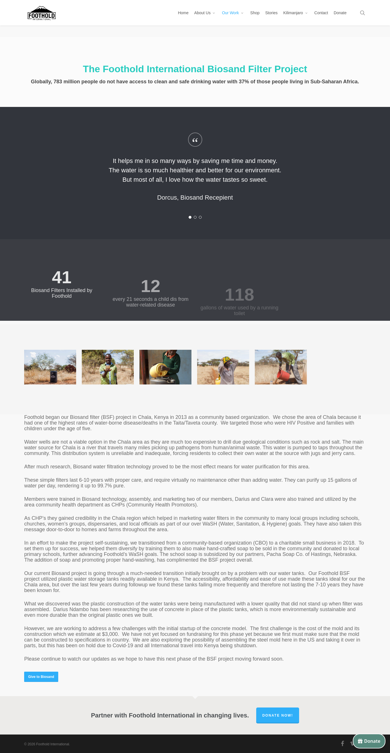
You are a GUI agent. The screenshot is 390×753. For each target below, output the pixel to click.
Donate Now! (277, 715)
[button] (41, 677)
